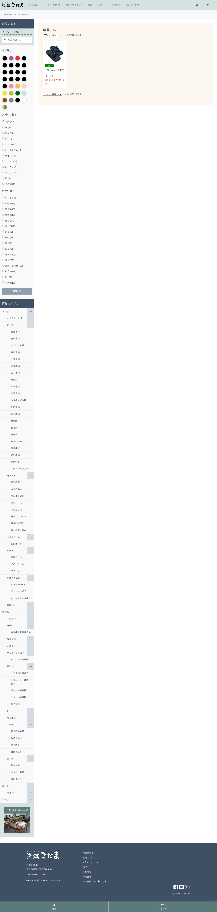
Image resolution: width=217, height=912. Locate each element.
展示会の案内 (132, 5)
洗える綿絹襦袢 (18, 690)
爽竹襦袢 (15, 704)
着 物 (5, 311)
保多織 (14, 434)
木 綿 (10, 325)
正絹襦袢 (11, 646)
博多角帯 (15, 765)
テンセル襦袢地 (18, 697)
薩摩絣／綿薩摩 (18, 400)
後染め (10, 271)
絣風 (9, 232)
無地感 (10, 226)
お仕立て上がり (14, 318)
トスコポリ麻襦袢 (20, 673)
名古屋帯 (11, 718)
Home (9, 14)
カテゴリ (162, 907)
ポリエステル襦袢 (16, 653)
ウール (10, 144)
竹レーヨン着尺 (18, 591)
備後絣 (14, 427)
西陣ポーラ (16, 544)
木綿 (10, 121)
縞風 (9, 249)
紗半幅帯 (15, 745)
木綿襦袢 (11, 618)
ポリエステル (13, 150)
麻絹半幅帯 (16, 752)
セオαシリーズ (18, 584)
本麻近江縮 (16, 509)
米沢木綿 (15, 455)
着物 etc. (11, 605)
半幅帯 (10, 724)
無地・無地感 (14, 266)
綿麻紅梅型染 (17, 523)
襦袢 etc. (11, 666)
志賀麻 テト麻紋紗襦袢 (21, 682)
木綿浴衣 (15, 462)
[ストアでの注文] (52, 35)
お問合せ (102, 5)
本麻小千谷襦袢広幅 (21, 632)
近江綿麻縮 (16, 489)
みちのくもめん (18, 441)
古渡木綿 (15, 393)
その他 (10, 184)
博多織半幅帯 (17, 731)
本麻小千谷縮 (17, 496)
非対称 (10, 254)
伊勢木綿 (15, 352)
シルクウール (13, 537)
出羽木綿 (15, 414)
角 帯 (10, 758)
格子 (9, 260)
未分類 (5, 799)
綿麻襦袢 (11, 639)
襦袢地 (5, 612)
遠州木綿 (15, 366)
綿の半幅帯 (16, 738)
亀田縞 (14, 379)
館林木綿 (15, 407)
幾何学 (10, 209)
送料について (54, 5)
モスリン (15, 571)
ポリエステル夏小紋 (21, 598)
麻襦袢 (10, 625)
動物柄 (10, 203)
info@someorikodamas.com (48, 880)
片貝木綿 (15, 373)
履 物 (17, 14)
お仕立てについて (74, 5)
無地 (9, 220)
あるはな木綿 (17, 345)
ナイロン (11, 156)
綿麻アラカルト (18, 516)
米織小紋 (15, 448)
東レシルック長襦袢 (21, 659)
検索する (17, 291)
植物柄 (10, 215)
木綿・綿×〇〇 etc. (20, 468)
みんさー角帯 (17, 772)
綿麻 (9, 133)
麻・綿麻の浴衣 (18, 530)
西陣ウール (16, 557)
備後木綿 (15, 338)
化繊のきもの (13, 578)
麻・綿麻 (11, 475)
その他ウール (17, 564)
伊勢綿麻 (15, 482)
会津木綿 (15, 331)
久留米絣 (15, 386)
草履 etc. (11, 792)
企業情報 (116, 5)
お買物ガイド (35, 5)
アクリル (11, 172)
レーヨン (11, 167)
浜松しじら (16, 503)
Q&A (90, 5)
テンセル (11, 161)
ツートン (11, 198)
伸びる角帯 (16, 779)
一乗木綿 (15, 359)
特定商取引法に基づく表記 (96, 881)
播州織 (14, 421)
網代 (9, 237)
